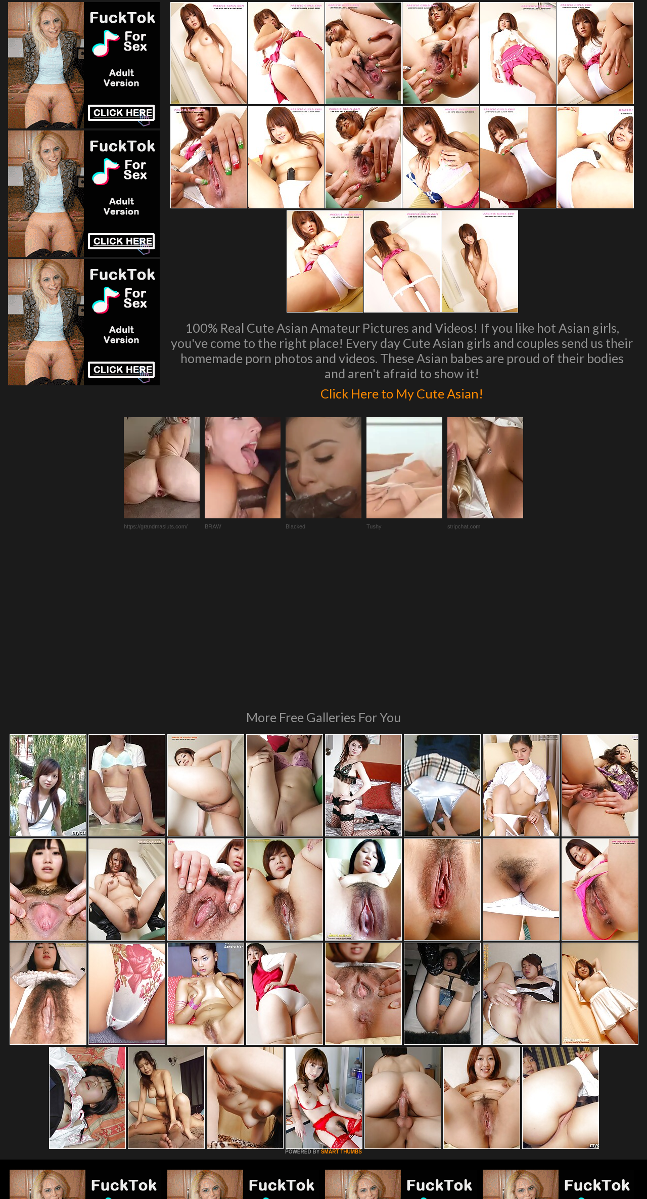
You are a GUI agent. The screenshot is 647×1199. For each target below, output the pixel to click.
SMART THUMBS (341, 1013)
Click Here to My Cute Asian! (402, 391)
